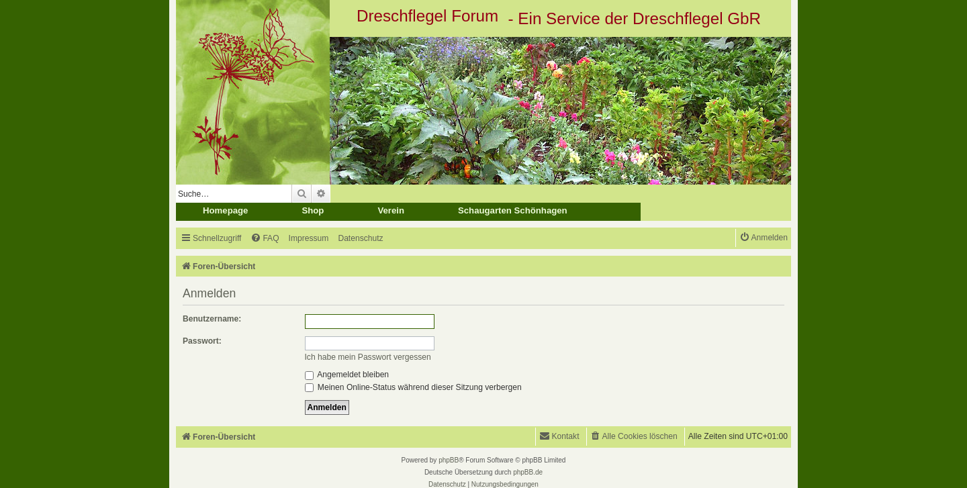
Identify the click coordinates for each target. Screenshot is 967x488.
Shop (313, 210)
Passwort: (202, 341)
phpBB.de (528, 472)
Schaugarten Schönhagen (512, 210)
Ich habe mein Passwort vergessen (368, 357)
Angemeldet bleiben (347, 374)
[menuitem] (264, 239)
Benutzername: (212, 319)
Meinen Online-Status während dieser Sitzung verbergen (413, 387)
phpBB (449, 460)
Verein (390, 210)
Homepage (225, 210)
